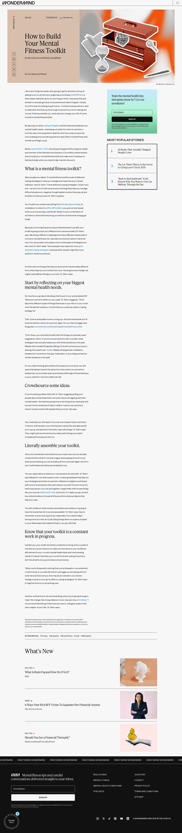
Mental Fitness (101, 780)
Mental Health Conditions (107, 786)
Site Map (138, 797)
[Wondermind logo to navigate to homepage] (18, 3)
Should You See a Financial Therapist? (47, 737)
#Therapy (44, 636)
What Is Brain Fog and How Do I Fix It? (47, 672)
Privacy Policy (141, 126)
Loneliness (51, 327)
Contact (139, 780)
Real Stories (100, 775)
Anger (60, 327)
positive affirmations (53, 208)
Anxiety (67, 327)
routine (49, 350)
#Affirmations (86, 636)
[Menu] (177, 3)
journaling (75, 204)
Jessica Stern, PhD (39, 149)
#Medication (54, 636)
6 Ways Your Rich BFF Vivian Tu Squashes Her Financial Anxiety (62, 704)
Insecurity (76, 327)
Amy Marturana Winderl (37, 74)
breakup (83, 600)
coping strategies (51, 126)
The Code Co (165, 819)
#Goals (76, 636)
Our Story (139, 775)
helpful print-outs (47, 492)
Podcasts (98, 791)
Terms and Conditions (119, 128)
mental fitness (76, 95)
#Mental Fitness (66, 636)
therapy (64, 204)
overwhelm (39, 327)
